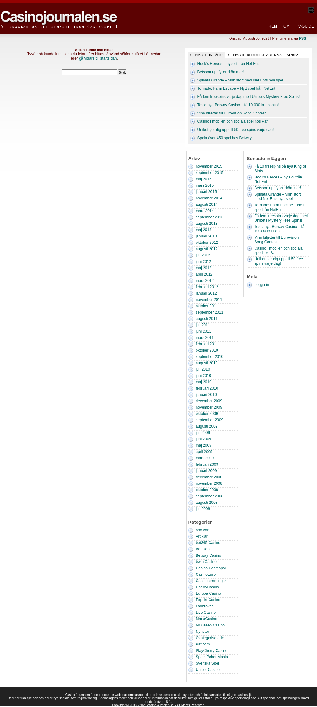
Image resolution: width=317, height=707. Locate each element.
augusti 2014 (207, 204)
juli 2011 (203, 325)
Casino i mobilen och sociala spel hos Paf (232, 121)
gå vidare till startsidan (98, 58)
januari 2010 (206, 394)
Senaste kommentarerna (255, 55)
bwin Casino (206, 562)
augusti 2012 (207, 249)
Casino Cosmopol (211, 568)
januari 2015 (206, 192)
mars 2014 (205, 211)
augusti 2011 (207, 318)
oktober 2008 (207, 490)
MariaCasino (206, 619)
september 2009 (209, 420)
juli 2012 (203, 255)
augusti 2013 (207, 223)
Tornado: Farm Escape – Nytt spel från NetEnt (236, 88)
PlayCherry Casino (212, 650)
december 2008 (209, 477)
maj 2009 (203, 445)
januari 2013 (206, 236)
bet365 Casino (208, 543)
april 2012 (204, 274)
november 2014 (209, 198)
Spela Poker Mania (212, 657)
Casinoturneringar (211, 581)
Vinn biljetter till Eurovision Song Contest (231, 113)
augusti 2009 (207, 426)
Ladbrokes (205, 606)
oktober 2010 (207, 350)
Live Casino (206, 612)
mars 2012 (205, 280)
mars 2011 (205, 337)
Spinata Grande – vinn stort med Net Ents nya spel (240, 80)
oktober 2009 (207, 414)
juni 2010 (203, 375)
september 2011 (209, 312)
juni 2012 (203, 261)
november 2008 (209, 483)
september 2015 (209, 173)
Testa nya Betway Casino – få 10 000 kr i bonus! (238, 105)
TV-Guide (305, 26)
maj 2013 (203, 230)
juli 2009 (203, 433)
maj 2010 (203, 382)
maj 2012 (203, 268)
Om (286, 26)
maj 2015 (203, 179)
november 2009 (209, 407)
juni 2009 (203, 439)
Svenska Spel (207, 663)
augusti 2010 (207, 363)
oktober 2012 (207, 242)
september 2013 (209, 217)
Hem (272, 26)
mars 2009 (205, 458)
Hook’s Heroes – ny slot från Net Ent (228, 64)
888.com (203, 530)
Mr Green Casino (210, 625)
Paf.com (203, 644)
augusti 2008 (207, 502)
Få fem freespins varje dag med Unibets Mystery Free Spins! (248, 96)
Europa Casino (208, 593)
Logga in (262, 284)
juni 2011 (203, 331)
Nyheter (202, 631)
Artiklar (202, 536)
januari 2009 (206, 471)
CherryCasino (207, 587)
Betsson (203, 549)
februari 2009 (207, 464)
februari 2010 (207, 388)
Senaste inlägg (206, 55)
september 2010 (209, 356)
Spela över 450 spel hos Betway (224, 138)
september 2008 (209, 496)
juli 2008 (203, 509)
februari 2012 (207, 287)
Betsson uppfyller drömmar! (220, 72)
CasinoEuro (206, 574)
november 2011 (209, 299)
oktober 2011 (207, 306)
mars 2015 (205, 185)
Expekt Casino (208, 600)
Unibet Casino (208, 669)
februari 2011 (207, 344)
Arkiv (292, 55)
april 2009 (204, 452)
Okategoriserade (210, 638)
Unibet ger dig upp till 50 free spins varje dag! (235, 129)
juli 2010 (203, 369)
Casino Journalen (60, 14)
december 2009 (209, 401)
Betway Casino (208, 555)
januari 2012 (206, 293)
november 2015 (209, 166)
